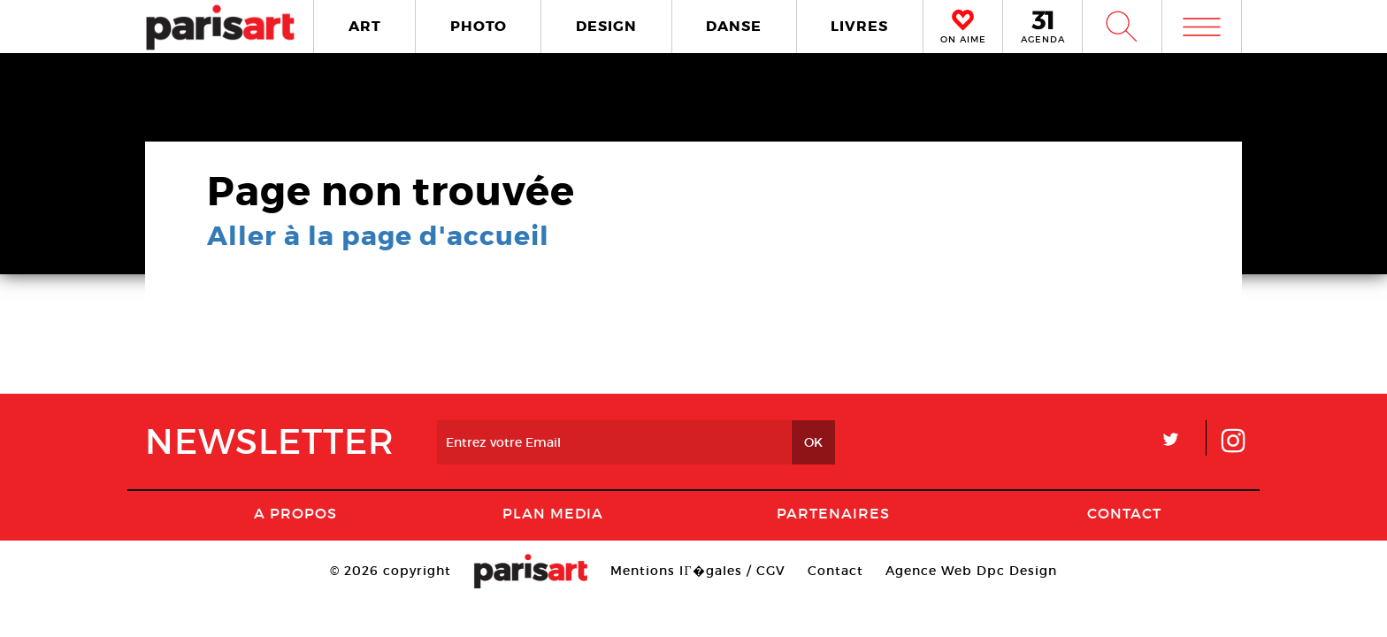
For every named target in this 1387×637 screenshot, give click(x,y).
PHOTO (478, 26)
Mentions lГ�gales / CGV (697, 571)
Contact (1124, 513)
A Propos (295, 513)
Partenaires (833, 513)
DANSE (734, 26)
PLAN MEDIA (552, 513)
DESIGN (606, 26)
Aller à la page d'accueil (378, 236)
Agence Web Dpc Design (971, 571)
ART (365, 26)
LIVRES (859, 26)
